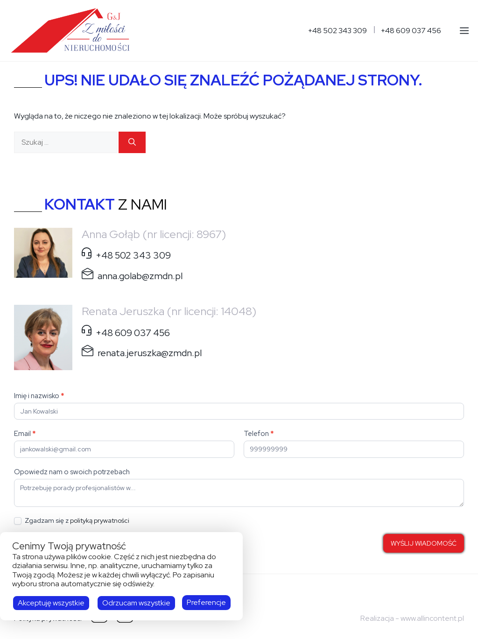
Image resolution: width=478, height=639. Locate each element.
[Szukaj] (132, 142)
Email (25, 433)
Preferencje (206, 602)
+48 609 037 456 (411, 30)
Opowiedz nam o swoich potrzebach (72, 472)
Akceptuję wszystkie (51, 603)
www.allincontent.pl (432, 618)
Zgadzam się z (71, 520)
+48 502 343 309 (337, 30)
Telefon (259, 433)
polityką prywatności (99, 520)
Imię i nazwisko (39, 395)
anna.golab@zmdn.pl (140, 276)
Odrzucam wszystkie (136, 603)
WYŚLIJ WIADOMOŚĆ (424, 543)
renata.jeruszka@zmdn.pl (150, 353)
